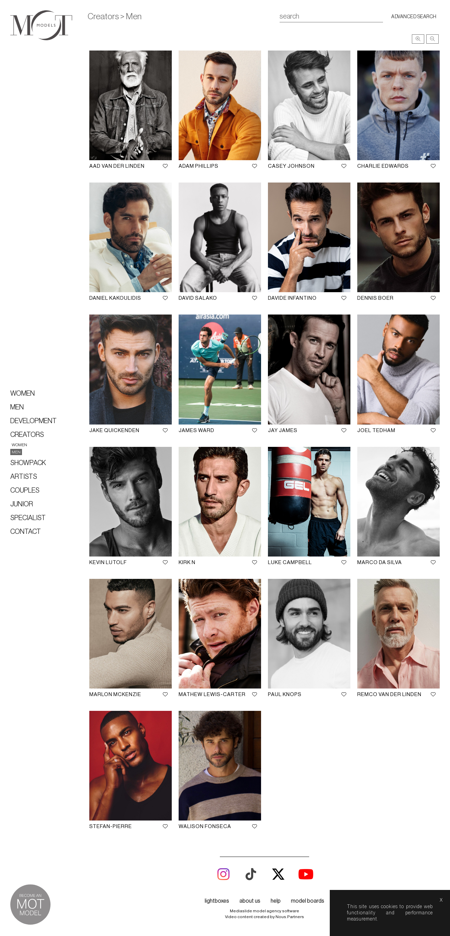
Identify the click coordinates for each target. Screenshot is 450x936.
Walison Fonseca (205, 826)
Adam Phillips (198, 166)
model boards (307, 901)
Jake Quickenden (114, 430)
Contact (25, 531)
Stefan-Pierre (110, 826)
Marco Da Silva (379, 562)
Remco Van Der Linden (389, 694)
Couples (25, 490)
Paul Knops (285, 694)
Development (33, 421)
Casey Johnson (291, 166)
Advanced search (414, 16)
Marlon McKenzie (115, 694)
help (276, 901)
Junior (21, 504)
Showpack (28, 463)
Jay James (282, 430)
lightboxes (217, 901)
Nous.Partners (289, 917)
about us (249, 901)
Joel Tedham (376, 430)
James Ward (196, 430)
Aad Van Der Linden (117, 166)
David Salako (198, 298)
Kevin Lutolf (108, 562)
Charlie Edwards (383, 166)
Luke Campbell (290, 562)
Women (22, 393)
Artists (23, 476)
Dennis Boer (375, 298)
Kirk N (187, 562)
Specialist (28, 518)
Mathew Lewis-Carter (212, 694)
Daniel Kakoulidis (115, 298)
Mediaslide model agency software (264, 911)
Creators (27, 434)
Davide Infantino (292, 298)
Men (17, 407)
